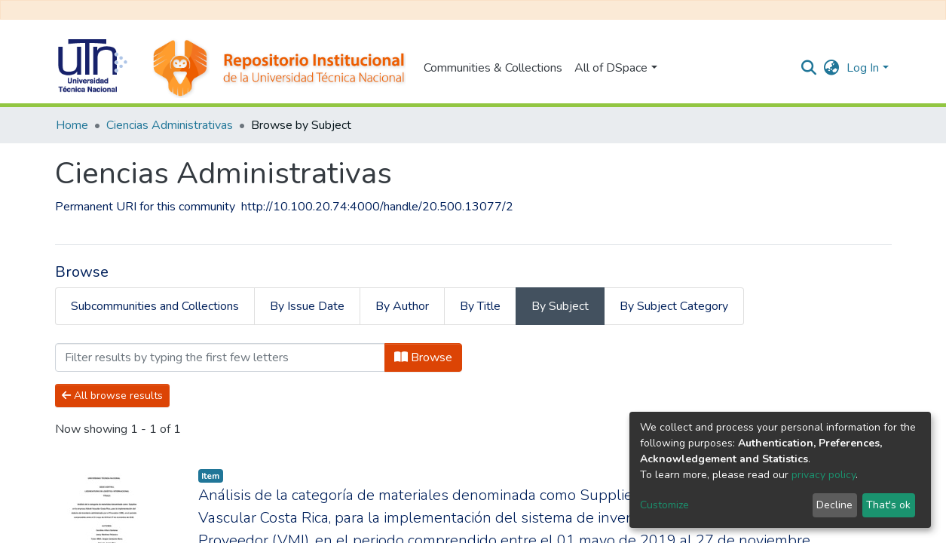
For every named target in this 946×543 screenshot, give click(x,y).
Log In (863, 68)
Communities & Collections (493, 68)
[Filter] (220, 357)
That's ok (888, 505)
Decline (834, 505)
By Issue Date (307, 306)
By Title (480, 306)
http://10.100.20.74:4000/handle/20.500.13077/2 (377, 206)
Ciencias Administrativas (169, 125)
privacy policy (823, 475)
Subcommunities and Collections (155, 306)
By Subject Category (674, 306)
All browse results (112, 395)
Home (72, 125)
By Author (402, 306)
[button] (831, 68)
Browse (423, 357)
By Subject (560, 306)
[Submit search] (808, 68)
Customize (664, 505)
